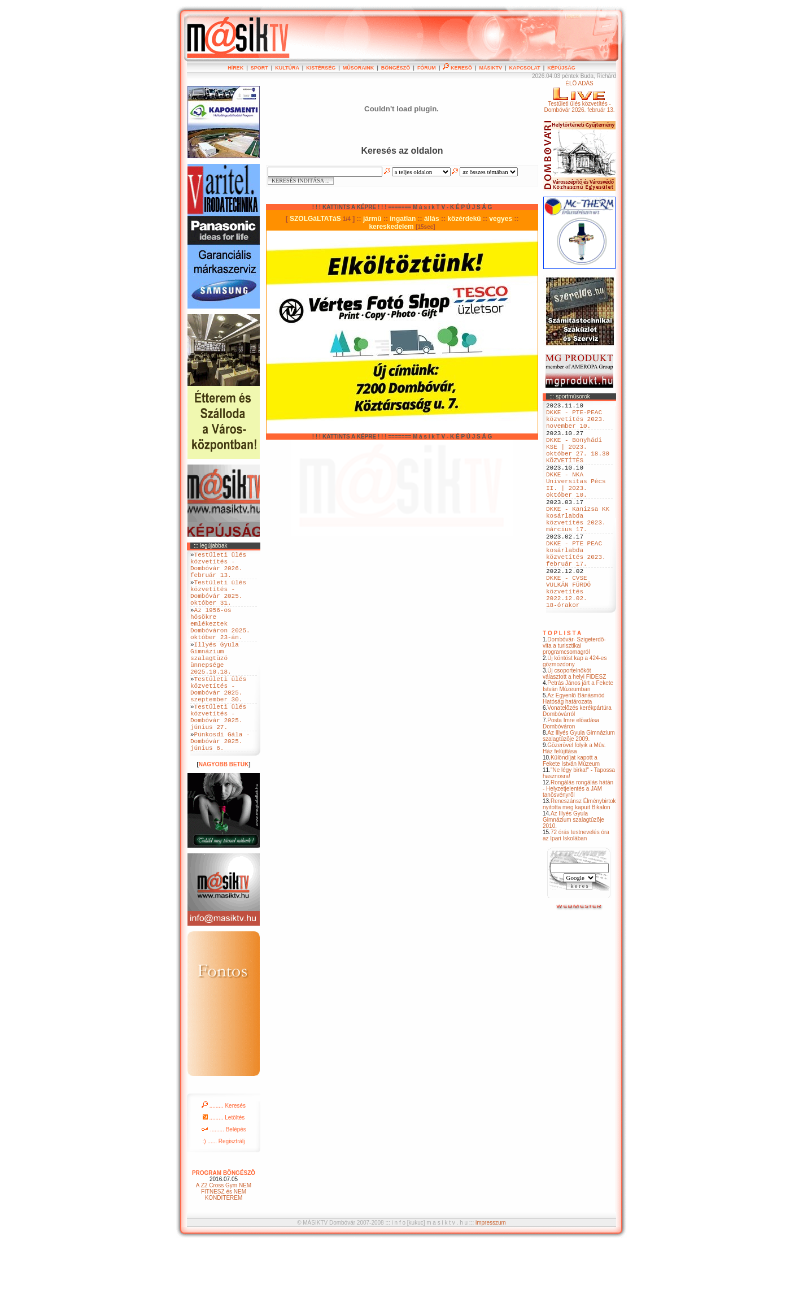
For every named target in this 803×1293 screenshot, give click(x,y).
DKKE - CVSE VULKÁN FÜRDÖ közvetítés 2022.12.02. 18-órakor (568, 638)
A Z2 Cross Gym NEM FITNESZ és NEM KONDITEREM (223, 1240)
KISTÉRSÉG (320, 68)
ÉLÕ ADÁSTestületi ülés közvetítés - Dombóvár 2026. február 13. (579, 96)
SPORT (259, 68)
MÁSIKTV (490, 68)
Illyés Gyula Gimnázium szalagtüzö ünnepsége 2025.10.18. (214, 684)
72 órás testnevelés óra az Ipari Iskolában (576, 886)
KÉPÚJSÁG (561, 68)
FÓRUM (426, 68)
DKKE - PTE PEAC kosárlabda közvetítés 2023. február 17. (576, 591)
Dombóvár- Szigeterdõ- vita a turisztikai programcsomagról (574, 696)
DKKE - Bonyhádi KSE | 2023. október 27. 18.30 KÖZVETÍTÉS (577, 462)
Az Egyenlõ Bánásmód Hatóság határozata (574, 749)
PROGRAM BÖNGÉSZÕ (223, 1222)
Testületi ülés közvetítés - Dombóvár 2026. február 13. (218, 568)
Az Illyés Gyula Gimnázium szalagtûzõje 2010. (573, 870)
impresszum (490, 1272)
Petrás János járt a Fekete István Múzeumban (578, 737)
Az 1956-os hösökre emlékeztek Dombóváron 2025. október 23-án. (220, 642)
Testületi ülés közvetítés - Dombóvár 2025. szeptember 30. (218, 723)
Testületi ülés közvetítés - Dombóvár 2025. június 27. (218, 758)
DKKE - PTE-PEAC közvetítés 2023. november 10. (576, 423)
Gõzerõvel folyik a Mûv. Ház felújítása (574, 799)
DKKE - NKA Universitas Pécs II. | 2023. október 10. (576, 505)
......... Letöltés (224, 1167)
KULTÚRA (287, 68)
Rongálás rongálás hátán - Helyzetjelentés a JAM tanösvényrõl (578, 839)
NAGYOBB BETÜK (223, 813)
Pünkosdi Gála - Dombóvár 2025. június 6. (220, 788)
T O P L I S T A (562, 684)
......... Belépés (223, 1178)
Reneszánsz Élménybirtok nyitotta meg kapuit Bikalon (579, 855)
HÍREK (235, 68)
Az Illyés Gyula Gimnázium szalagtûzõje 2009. (579, 786)
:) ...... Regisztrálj (223, 1190)
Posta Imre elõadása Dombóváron (571, 774)
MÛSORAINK (358, 68)
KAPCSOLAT (524, 68)
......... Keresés (224, 1155)
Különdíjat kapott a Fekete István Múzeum (571, 811)
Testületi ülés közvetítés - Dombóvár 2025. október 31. (218, 603)
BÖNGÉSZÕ (396, 68)
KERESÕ (457, 68)
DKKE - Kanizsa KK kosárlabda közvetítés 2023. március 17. (577, 548)
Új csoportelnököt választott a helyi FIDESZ (574, 724)
